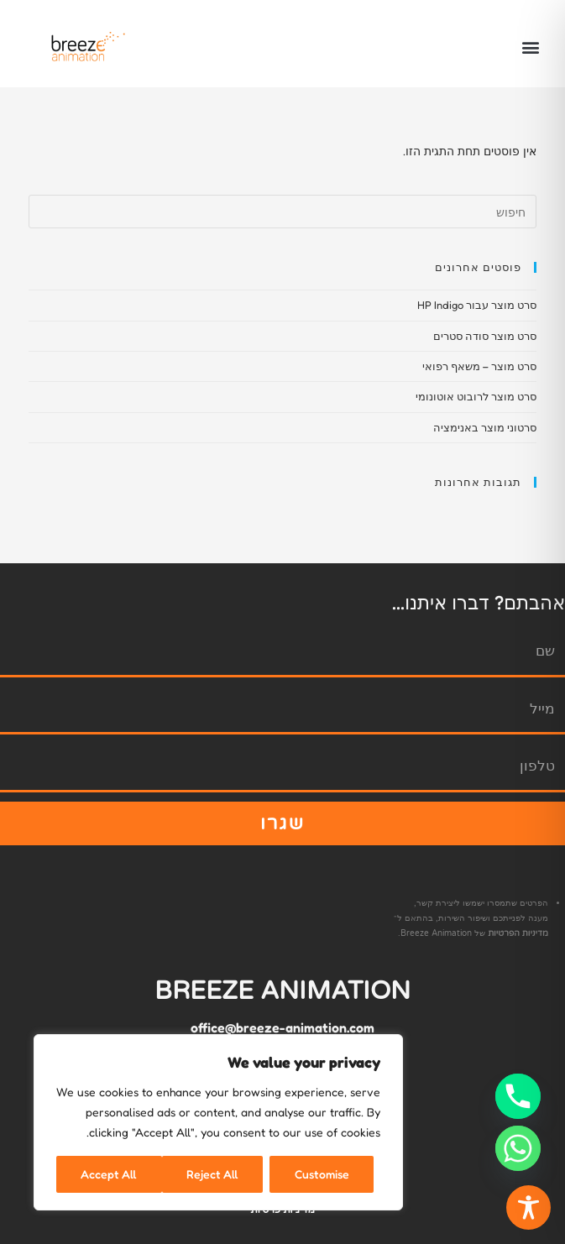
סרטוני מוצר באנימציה (484, 427)
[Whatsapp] (518, 1148)
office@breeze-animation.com (282, 1027)
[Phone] (518, 1096)
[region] (218, 1122)
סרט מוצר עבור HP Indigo (476, 304)
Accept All (109, 1174)
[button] (530, 47)
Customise (322, 1174)
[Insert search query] (283, 211)
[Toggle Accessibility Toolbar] (528, 1207)
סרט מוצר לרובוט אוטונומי (476, 396)
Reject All (212, 1174)
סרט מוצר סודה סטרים (484, 335)
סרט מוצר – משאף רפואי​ (479, 366)
